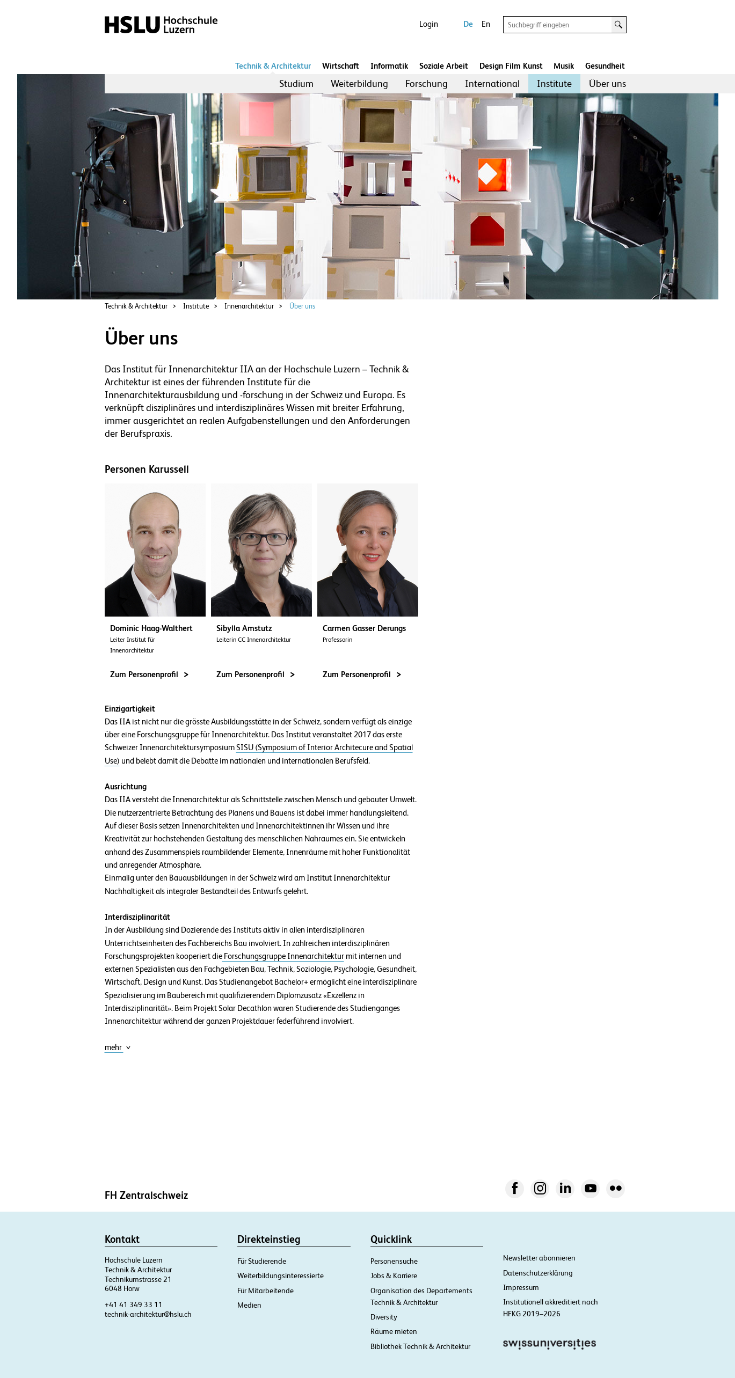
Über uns (607, 83)
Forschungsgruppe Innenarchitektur (283, 956)
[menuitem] (296, 83)
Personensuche (394, 1261)
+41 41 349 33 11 (134, 1304)
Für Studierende (261, 1261)
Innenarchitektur (249, 306)
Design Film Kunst (511, 65)
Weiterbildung (359, 83)
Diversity (383, 1317)
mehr (118, 1047)
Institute (554, 83)
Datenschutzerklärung (538, 1273)
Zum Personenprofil (149, 674)
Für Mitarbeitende (265, 1290)
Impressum (521, 1287)
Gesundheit (605, 65)
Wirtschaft (340, 65)
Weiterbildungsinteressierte (280, 1275)
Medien (249, 1305)
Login (428, 23)
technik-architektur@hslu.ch (148, 1314)
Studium (296, 83)
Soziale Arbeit (443, 65)
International (492, 83)
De (468, 23)
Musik (564, 65)
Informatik (389, 65)
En (486, 23)
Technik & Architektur (273, 65)
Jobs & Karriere (393, 1275)
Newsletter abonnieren (539, 1258)
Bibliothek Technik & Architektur (420, 1346)
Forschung (426, 83)
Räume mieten (393, 1331)
